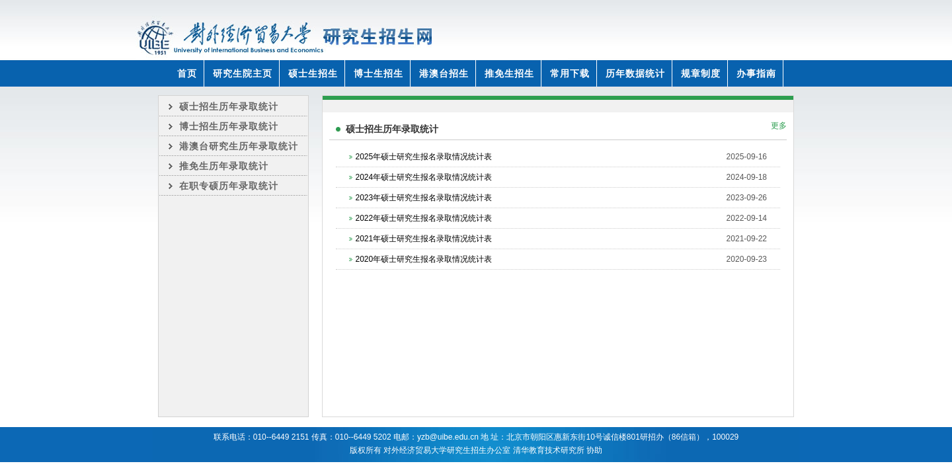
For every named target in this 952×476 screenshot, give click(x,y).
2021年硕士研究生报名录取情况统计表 (424, 238)
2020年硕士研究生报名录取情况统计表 (424, 259)
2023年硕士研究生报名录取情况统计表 (424, 197)
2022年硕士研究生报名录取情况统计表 (424, 218)
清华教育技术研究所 (548, 450)
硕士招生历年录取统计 (228, 106)
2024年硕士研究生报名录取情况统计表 (424, 177)
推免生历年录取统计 (223, 166)
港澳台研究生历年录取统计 (238, 146)
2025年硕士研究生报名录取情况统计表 (424, 156)
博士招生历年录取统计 (228, 126)
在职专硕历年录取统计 (228, 185)
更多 (779, 125)
